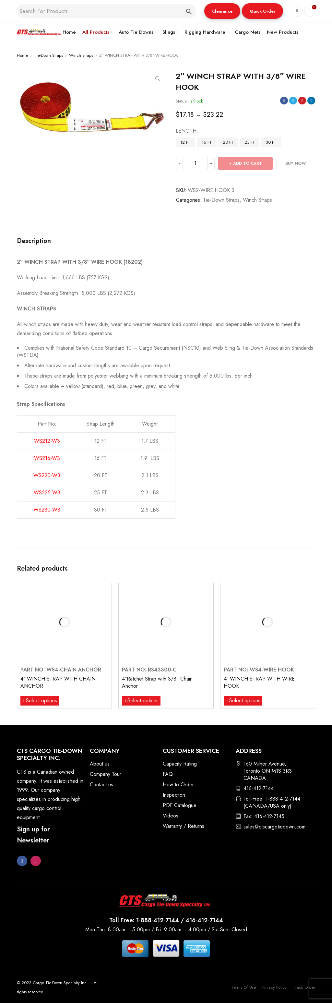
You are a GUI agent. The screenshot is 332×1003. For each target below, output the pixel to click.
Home (22, 55)
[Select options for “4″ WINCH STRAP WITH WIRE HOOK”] (243, 701)
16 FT (207, 142)
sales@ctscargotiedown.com (274, 826)
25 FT (249, 142)
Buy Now (295, 163)
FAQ (168, 774)
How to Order (178, 784)
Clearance (222, 11)
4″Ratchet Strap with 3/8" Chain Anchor (157, 682)
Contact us (101, 784)
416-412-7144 (258, 788)
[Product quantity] (195, 163)
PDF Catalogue (179, 805)
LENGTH (186, 131)
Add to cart (247, 163)
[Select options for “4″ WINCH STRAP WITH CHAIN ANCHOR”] (39, 701)
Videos (170, 815)
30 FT (271, 142)
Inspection (174, 795)
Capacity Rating (180, 763)
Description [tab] (34, 241)
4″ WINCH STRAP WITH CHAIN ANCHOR (58, 682)
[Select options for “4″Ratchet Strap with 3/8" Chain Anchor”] (141, 701)
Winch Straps (81, 55)
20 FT (228, 142)
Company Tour (105, 774)
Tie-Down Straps (48, 55)
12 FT (185, 142)
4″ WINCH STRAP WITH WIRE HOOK (259, 682)
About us (100, 763)
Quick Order (262, 11)
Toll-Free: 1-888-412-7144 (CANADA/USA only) (271, 802)
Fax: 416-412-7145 (263, 816)
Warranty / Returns (183, 826)
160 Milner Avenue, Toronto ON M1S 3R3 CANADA (267, 771)
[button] (222, 11)
